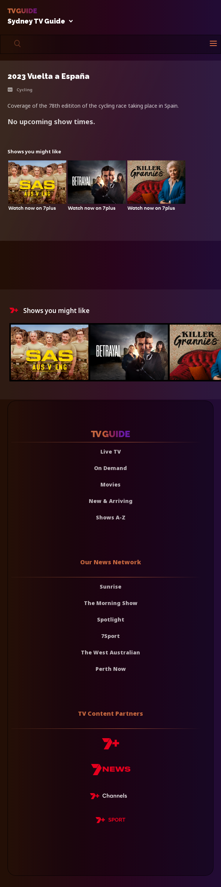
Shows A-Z (110, 517)
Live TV (110, 451)
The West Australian (110, 652)
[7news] (110, 772)
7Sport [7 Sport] (110, 635)
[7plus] (110, 746)
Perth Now (111, 668)
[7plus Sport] (110, 821)
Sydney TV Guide (38, 21)
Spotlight (110, 619)
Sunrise (110, 586)
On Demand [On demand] (110, 468)
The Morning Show (110, 603)
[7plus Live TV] (110, 797)
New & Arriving (111, 500)
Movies (110, 484)
